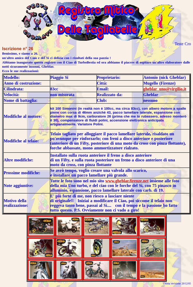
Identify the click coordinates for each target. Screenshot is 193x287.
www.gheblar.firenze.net (126, 181)
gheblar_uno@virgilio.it (164, 89)
